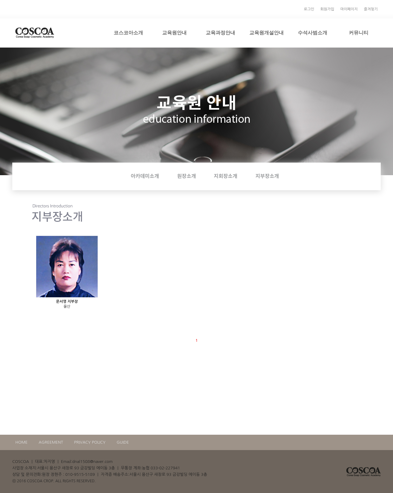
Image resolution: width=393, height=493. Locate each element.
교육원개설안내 (266, 32)
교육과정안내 (220, 32)
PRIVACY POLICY (89, 442)
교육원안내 (174, 32)
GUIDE (123, 442)
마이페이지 (348, 9)
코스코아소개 (128, 32)
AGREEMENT (51, 442)
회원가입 (327, 9)
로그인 (309, 9)
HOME (21, 442)
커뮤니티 (358, 32)
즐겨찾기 (371, 9)
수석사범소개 (312, 32)
